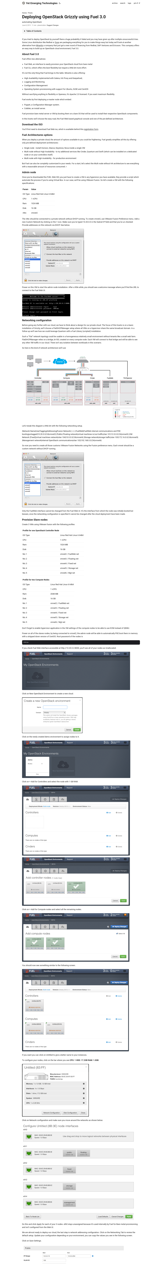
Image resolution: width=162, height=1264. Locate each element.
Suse (57, 42)
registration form (91, 129)
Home (24, 13)
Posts (30, 13)
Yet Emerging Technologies (40, 3)
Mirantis (39, 45)
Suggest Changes (53, 25)
